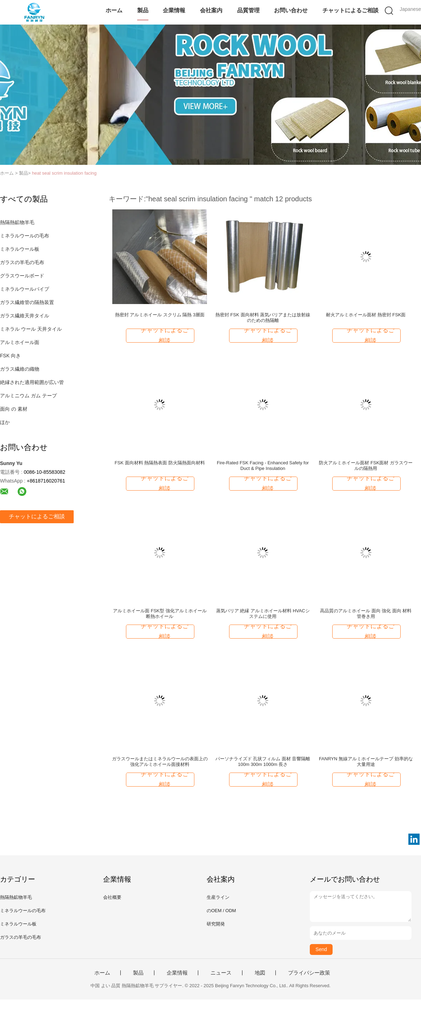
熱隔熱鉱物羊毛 (17, 222)
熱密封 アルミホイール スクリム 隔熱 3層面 (160, 314)
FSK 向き (10, 355)
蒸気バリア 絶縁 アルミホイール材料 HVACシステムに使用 (263, 613)
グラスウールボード (22, 275)
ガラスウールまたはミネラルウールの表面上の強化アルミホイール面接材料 (160, 761)
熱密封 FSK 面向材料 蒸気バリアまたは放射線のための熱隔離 (262, 317)
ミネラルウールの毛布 (24, 235)
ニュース (221, 972)
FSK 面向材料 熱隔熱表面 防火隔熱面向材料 (160, 462)
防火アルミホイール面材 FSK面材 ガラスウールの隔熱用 (366, 465)
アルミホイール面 (19, 342)
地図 (260, 972)
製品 (142, 10)
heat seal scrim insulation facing (64, 173)
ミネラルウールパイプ (24, 289)
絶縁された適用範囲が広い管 (32, 382)
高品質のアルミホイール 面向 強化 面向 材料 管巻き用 (366, 613)
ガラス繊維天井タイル (24, 315)
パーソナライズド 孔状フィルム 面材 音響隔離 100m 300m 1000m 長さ (262, 761)
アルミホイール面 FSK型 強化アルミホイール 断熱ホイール (160, 613)
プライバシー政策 (309, 972)
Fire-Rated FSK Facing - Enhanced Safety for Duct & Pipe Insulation (263, 465)
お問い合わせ (291, 10)
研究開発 (216, 924)
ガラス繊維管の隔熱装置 (27, 302)
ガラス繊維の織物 (19, 369)
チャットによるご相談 (350, 10)
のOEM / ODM (221, 910)
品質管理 (248, 10)
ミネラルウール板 (19, 249)
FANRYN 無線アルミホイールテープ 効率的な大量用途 (366, 761)
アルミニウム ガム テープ (28, 395)
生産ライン (218, 897)
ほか (5, 422)
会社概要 (112, 897)
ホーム (114, 10)
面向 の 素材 (13, 409)
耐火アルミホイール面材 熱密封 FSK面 (366, 314)
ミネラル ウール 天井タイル (31, 329)
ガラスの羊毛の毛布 (22, 262)
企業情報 (174, 10)
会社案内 (211, 10)
